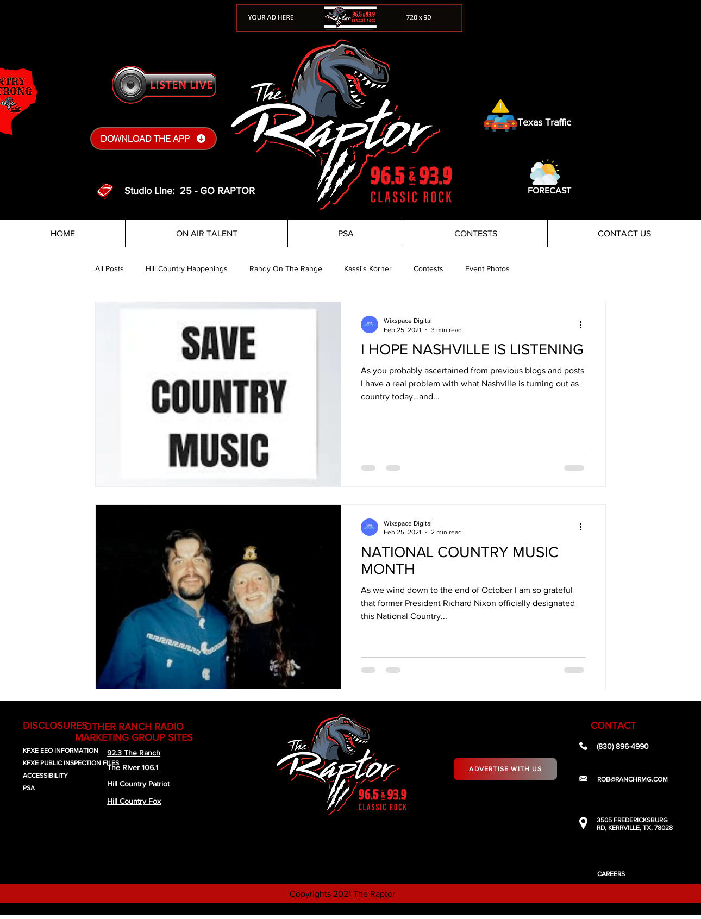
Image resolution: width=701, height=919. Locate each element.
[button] (545, 172)
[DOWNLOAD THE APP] (153, 138)
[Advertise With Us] (505, 769)
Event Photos (487, 268)
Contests (428, 268)
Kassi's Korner (368, 268)
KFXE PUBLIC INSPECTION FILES (71, 763)
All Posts (109, 268)
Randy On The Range (285, 268)
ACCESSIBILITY (45, 775)
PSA (29, 788)
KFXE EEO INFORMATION (60, 750)
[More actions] (584, 324)
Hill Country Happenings (187, 268)
